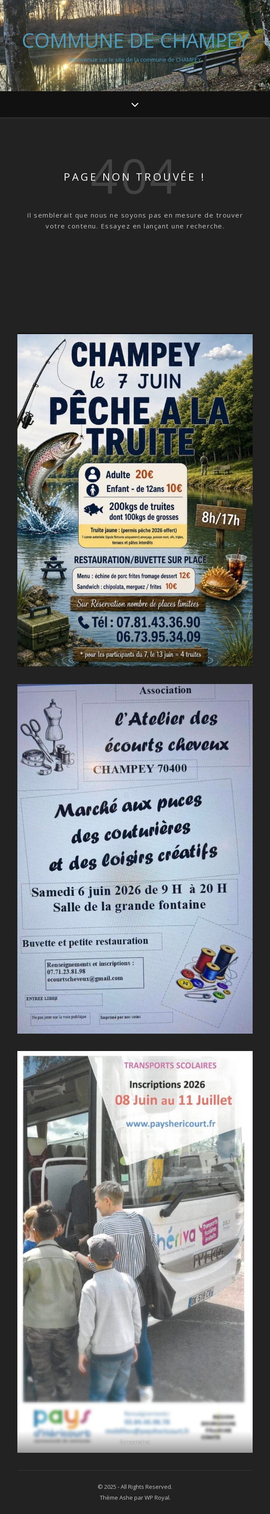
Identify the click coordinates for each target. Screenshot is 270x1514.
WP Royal (157, 1497)
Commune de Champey (135, 40)
